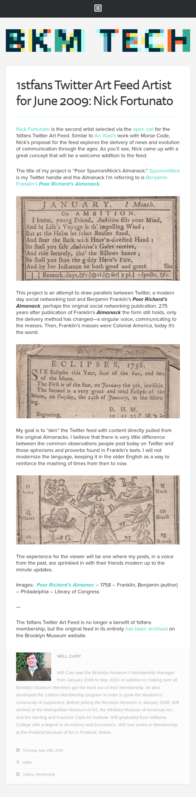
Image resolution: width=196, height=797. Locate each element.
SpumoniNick (164, 171)
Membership (45, 775)
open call (143, 129)
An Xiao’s (105, 136)
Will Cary (69, 656)
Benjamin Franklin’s (91, 180)
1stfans (28, 775)
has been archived (146, 629)
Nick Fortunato (33, 129)
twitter (27, 763)
